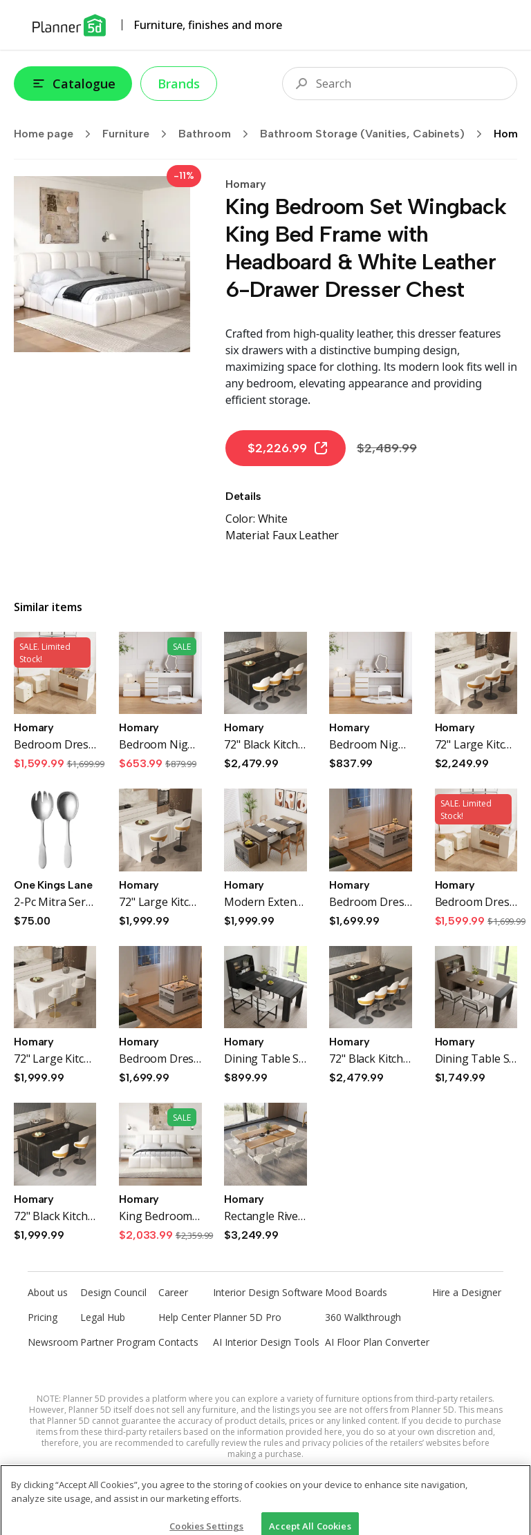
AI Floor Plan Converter (377, 1342)
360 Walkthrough (363, 1317)
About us (48, 1292)
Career (173, 1292)
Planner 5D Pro (247, 1317)
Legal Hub (102, 1317)
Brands (179, 83)
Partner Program (118, 1342)
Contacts (178, 1342)
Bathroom (217, 134)
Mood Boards (356, 1292)
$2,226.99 (288, 448)
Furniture (139, 134)
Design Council (113, 1292)
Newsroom (53, 1342)
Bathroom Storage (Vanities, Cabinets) (375, 134)
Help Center (184, 1317)
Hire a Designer (466, 1292)
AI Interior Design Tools (266, 1342)
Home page (57, 134)
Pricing (42, 1317)
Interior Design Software (268, 1292)
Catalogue (72, 83)
